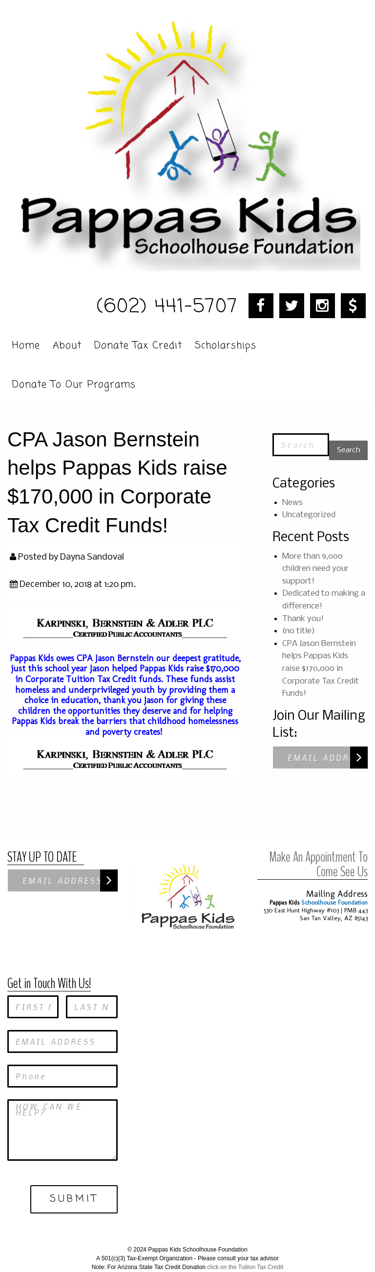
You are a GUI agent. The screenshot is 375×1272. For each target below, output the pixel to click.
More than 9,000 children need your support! (315, 569)
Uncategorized (308, 515)
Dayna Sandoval (92, 557)
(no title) (298, 631)
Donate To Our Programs (74, 383)
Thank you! (303, 619)
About (67, 344)
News (292, 502)
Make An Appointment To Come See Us (318, 848)
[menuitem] (27, 343)
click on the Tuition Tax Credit (245, 1251)
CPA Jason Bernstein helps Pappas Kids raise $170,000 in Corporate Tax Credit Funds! (320, 668)
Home (26, 344)
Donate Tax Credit (138, 344)
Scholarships (225, 344)
